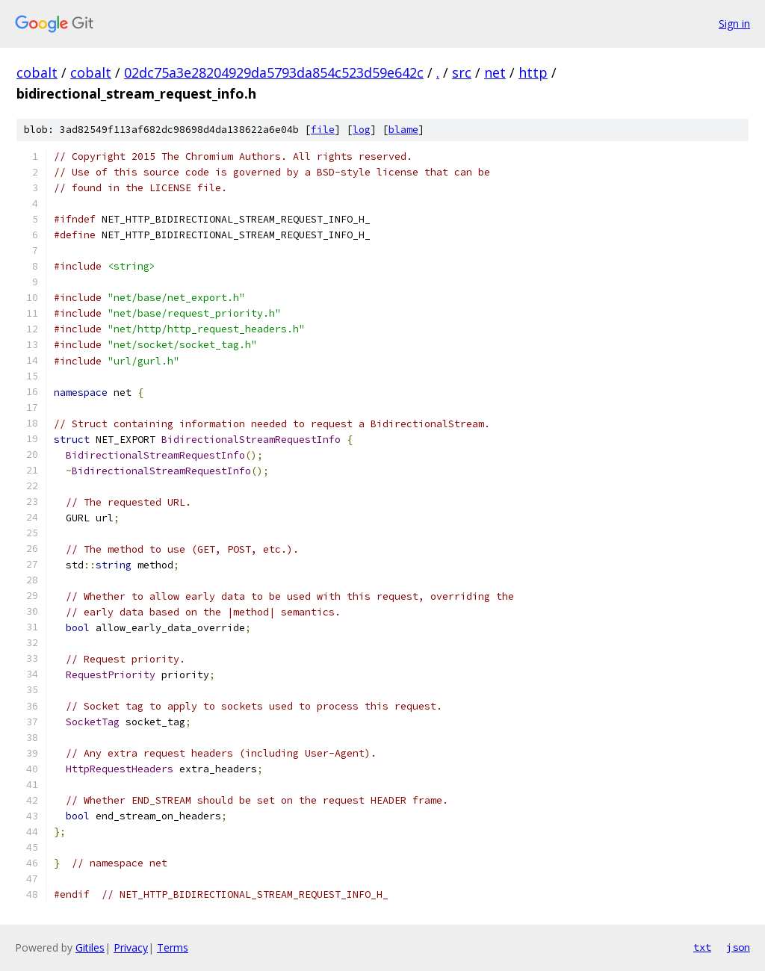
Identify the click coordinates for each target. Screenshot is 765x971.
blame (403, 129)
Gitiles (90, 947)
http (533, 72)
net (495, 72)
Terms (172, 947)
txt (702, 947)
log (362, 129)
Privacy (131, 947)
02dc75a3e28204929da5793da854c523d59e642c (274, 72)
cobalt (37, 72)
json (738, 947)
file (323, 129)
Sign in (734, 23)
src (461, 72)
